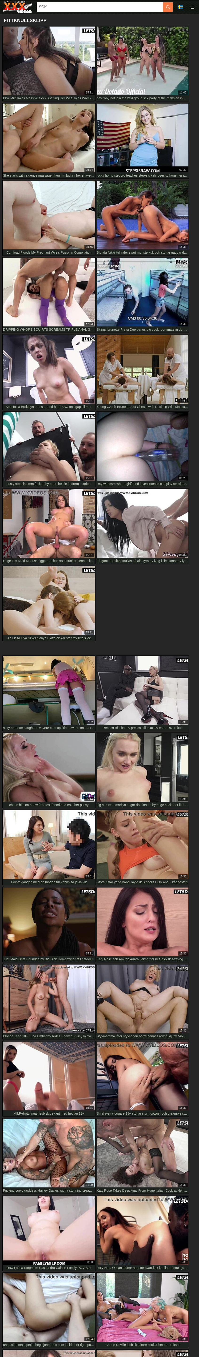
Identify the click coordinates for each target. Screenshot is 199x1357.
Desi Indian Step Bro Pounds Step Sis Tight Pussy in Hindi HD (51, 1169)
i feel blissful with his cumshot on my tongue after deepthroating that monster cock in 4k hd (72, 1148)
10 (146, 830)
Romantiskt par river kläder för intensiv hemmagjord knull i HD (51, 1081)
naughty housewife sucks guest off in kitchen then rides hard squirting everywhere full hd (70, 1138)
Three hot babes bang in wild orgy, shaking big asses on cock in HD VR (58, 1127)
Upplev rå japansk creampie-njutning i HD (36, 1159)
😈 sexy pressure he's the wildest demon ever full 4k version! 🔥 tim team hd (62, 1117)
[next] (158, 830)
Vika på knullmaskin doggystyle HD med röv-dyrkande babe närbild (55, 1106)
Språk (180, 7)
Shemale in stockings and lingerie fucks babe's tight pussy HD (51, 1071)
